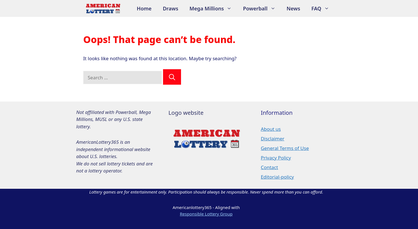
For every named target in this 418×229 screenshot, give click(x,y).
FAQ (323, 8)
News (293, 8)
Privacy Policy (276, 157)
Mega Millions (213, 8)
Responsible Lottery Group (206, 214)
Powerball (262, 8)
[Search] (172, 77)
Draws (170, 8)
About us (271, 129)
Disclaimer (272, 138)
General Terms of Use (285, 148)
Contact (269, 167)
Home (144, 8)
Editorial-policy (277, 177)
